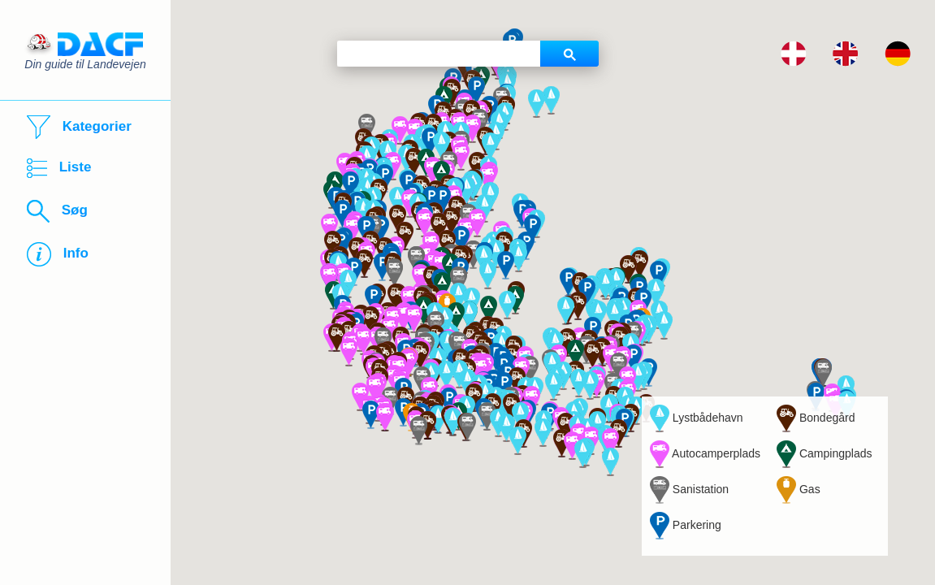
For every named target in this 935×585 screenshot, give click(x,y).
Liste (59, 168)
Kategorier (79, 127)
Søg (57, 211)
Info (58, 254)
